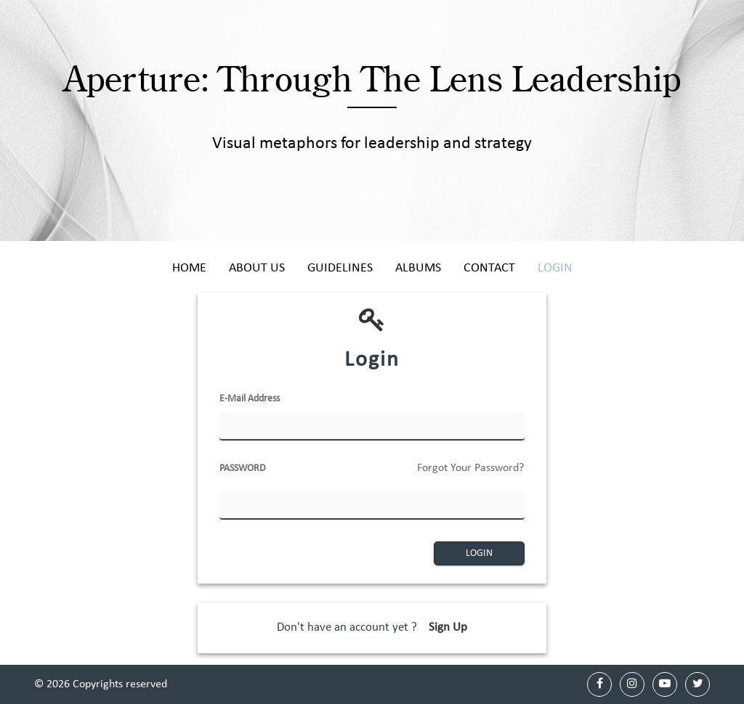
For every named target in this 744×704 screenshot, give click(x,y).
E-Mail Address (249, 398)
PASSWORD (372, 473)
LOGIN (479, 553)
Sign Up (448, 627)
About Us (257, 268)
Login (555, 268)
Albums (418, 268)
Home (189, 268)
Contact (489, 268)
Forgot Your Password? (470, 468)
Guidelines (340, 268)
